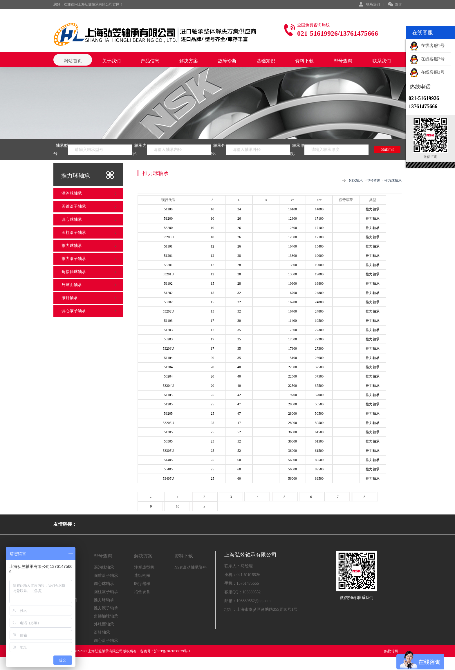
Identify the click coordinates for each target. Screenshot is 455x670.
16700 (292, 293)
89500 (319, 460)
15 (212, 283)
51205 (168, 404)
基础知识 (266, 60)
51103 (168, 321)
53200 (168, 228)
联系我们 (373, 4)
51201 (168, 256)
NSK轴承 (356, 180)
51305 (168, 432)
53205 (168, 413)
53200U (168, 237)
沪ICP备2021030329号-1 (172, 651)
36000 (292, 432)
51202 (168, 293)
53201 (168, 265)
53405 (168, 469)
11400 (292, 321)
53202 (168, 302)
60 (239, 460)
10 (212, 209)
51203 (168, 330)
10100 (292, 209)
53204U (168, 386)
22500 (292, 367)
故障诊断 (227, 60)
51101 (168, 246)
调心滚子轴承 (74, 311)
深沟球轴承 (72, 193)
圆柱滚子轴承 (74, 232)
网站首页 (73, 60)
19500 (319, 321)
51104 (168, 358)
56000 (292, 460)
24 (239, 209)
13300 (292, 256)
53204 (168, 376)
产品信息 (150, 60)
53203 (168, 339)
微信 (395, 4)
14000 (319, 209)
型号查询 (343, 60)
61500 (319, 432)
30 (239, 321)
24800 (319, 293)
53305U (168, 451)
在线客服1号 (427, 45)
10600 (292, 283)
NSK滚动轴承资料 (190, 568)
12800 (292, 218)
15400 (319, 246)
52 (239, 432)
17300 (292, 330)
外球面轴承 (72, 285)
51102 (168, 283)
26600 (319, 358)
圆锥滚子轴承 (74, 206)
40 (239, 367)
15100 (292, 358)
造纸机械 (142, 576)
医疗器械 (142, 584)
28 (239, 256)
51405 (168, 460)
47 (239, 404)
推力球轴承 (72, 245)
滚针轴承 (70, 298)
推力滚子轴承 (74, 259)
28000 (292, 404)
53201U (168, 274)
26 (239, 218)
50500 (319, 404)
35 (239, 330)
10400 (292, 246)
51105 (168, 395)
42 (239, 395)
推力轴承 (373, 209)
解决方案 (188, 60)
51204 (168, 367)
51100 (168, 209)
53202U (168, 311)
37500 (319, 367)
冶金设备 (142, 592)
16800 (319, 283)
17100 (319, 218)
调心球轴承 (72, 219)
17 (212, 321)
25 (212, 395)
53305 (168, 441)
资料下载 (304, 60)
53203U (168, 348)
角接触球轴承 (74, 272)
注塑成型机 (144, 568)
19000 (319, 256)
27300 (319, 330)
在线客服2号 (427, 59)
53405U (168, 478)
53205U (168, 423)
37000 (319, 395)
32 (239, 293)
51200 (168, 218)
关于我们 (111, 60)
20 (212, 358)
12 (212, 246)
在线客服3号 (427, 72)
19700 (292, 395)
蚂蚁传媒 (391, 651)
